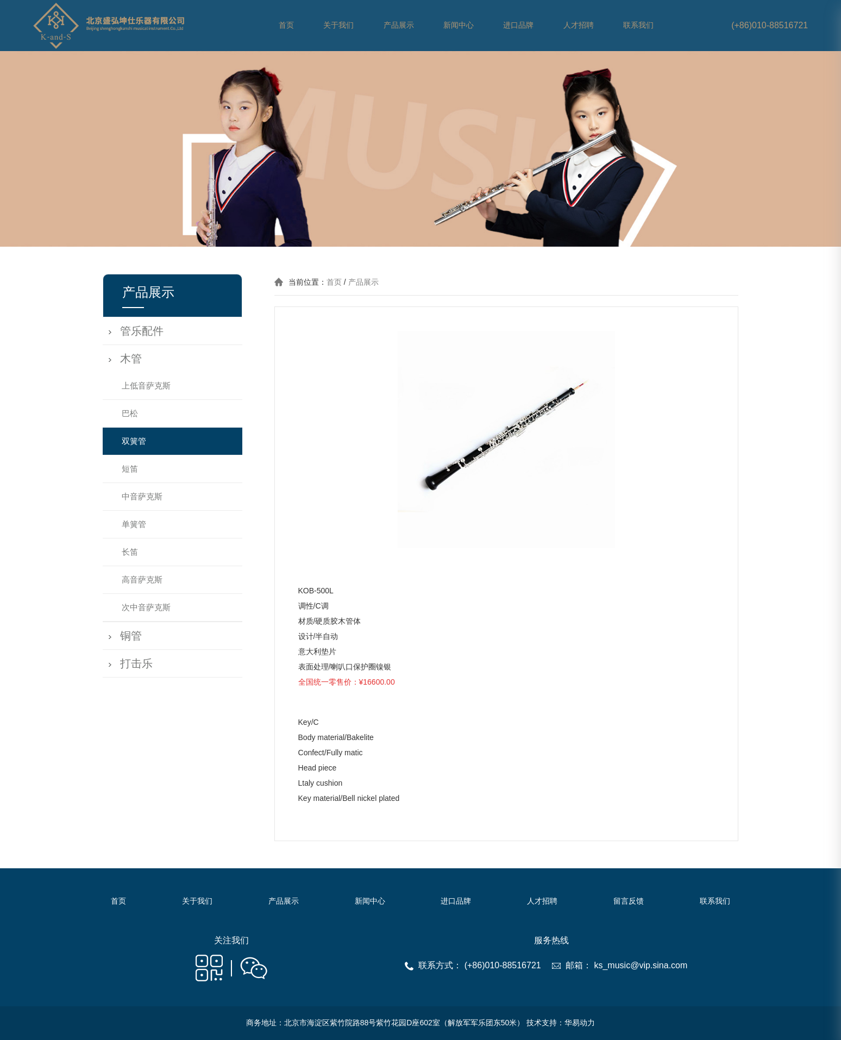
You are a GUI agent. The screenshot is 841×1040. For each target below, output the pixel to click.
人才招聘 (578, 25)
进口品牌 (518, 25)
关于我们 (338, 25)
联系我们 (638, 25)
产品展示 (399, 25)
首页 (286, 25)
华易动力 (579, 1022)
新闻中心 (458, 25)
